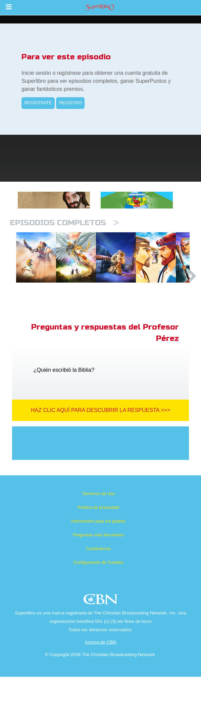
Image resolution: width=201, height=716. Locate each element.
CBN (101, 640)
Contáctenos (98, 587)
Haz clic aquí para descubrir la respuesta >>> (100, 449)
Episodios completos (64, 222)
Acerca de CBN (100, 681)
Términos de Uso (98, 532)
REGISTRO (70, 102)
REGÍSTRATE (38, 102)
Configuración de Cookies (98, 601)
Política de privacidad (98, 546)
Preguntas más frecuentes (98, 574)
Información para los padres (98, 560)
